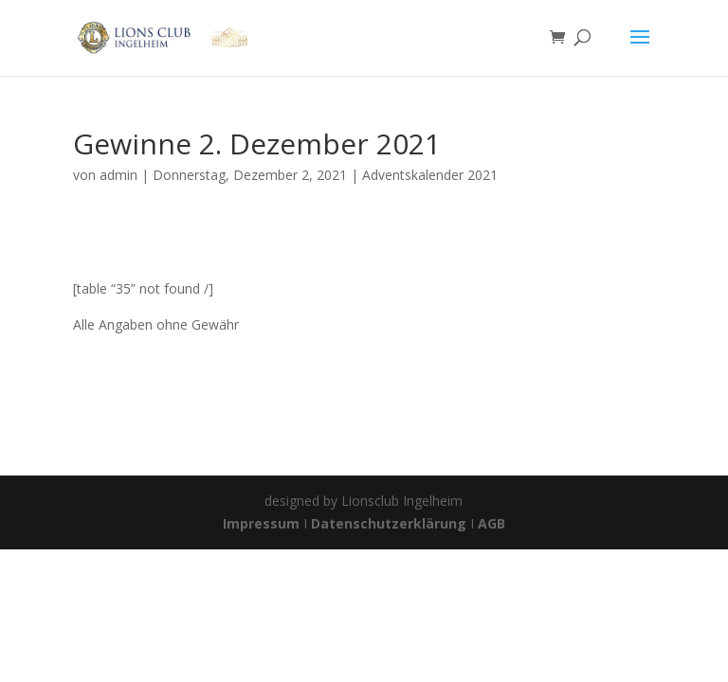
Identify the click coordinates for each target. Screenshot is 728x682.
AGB (491, 523)
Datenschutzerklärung (388, 523)
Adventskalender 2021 (430, 175)
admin (118, 175)
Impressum (263, 523)
